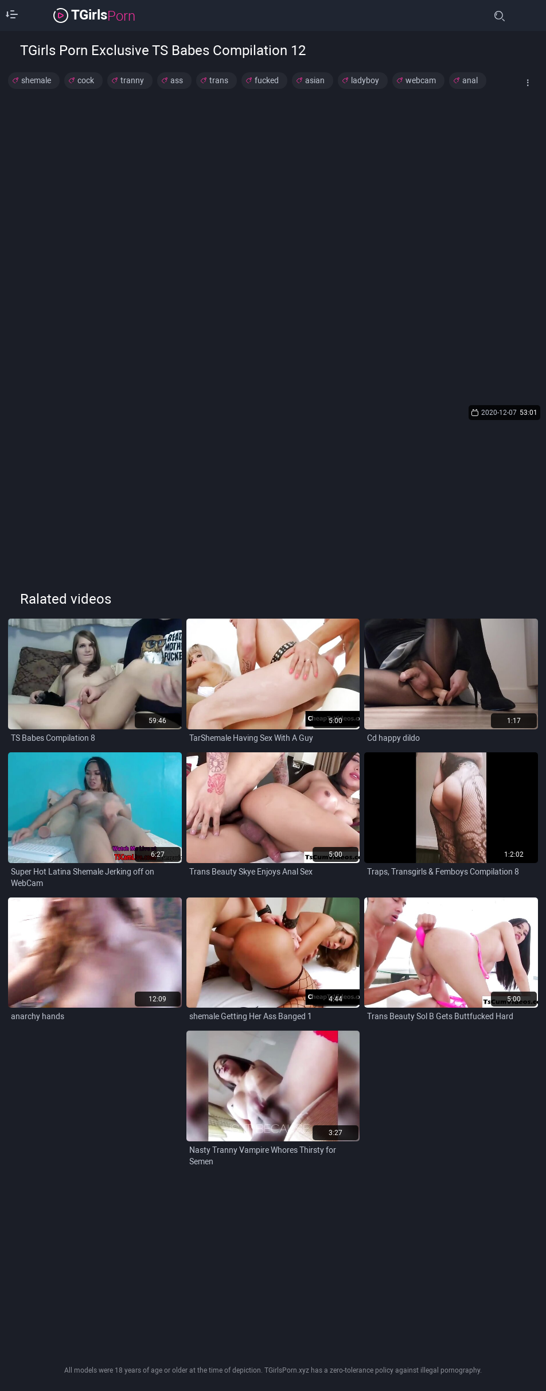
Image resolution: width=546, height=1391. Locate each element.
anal (470, 80)
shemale (36, 80)
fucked (267, 80)
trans (218, 80)
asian (315, 80)
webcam (420, 80)
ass (176, 80)
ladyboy (365, 80)
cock (85, 80)
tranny (132, 80)
